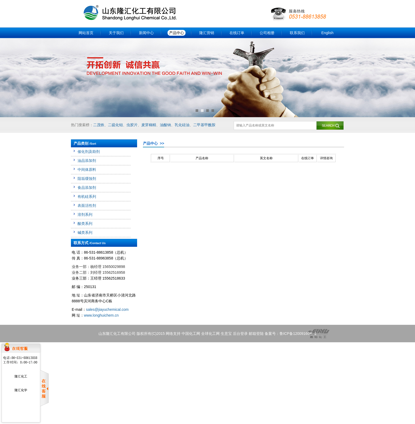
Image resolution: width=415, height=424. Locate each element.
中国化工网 (191, 333)
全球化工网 (210, 333)
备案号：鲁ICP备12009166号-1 (291, 333)
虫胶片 (132, 125)
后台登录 (240, 333)
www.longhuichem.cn (101, 315)
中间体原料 (87, 169)
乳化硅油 (182, 125)
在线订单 (236, 33)
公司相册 (267, 33)
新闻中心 (146, 33)
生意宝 (226, 333)
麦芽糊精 (148, 125)
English (327, 33)
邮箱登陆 (256, 333)
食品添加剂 (87, 187)
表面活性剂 (87, 205)
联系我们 (297, 33)
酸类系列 (85, 223)
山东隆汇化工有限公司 (117, 333)
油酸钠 (165, 125)
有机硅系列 (87, 196)
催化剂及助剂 (89, 151)
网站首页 (86, 33)
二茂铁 (98, 125)
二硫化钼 (115, 125)
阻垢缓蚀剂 (87, 178)
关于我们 (116, 33)
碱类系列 (85, 232)
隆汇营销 (206, 33)
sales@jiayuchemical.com (107, 309)
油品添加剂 (87, 160)
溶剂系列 (85, 214)
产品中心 (176, 33)
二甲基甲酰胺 (204, 125)
